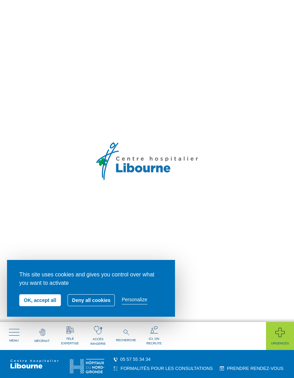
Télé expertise (70, 336)
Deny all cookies (91, 300)
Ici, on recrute (154, 336)
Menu (14, 335)
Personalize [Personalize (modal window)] (134, 299)
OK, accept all (40, 300)
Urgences (280, 336)
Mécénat (41, 336)
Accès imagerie (98, 335)
